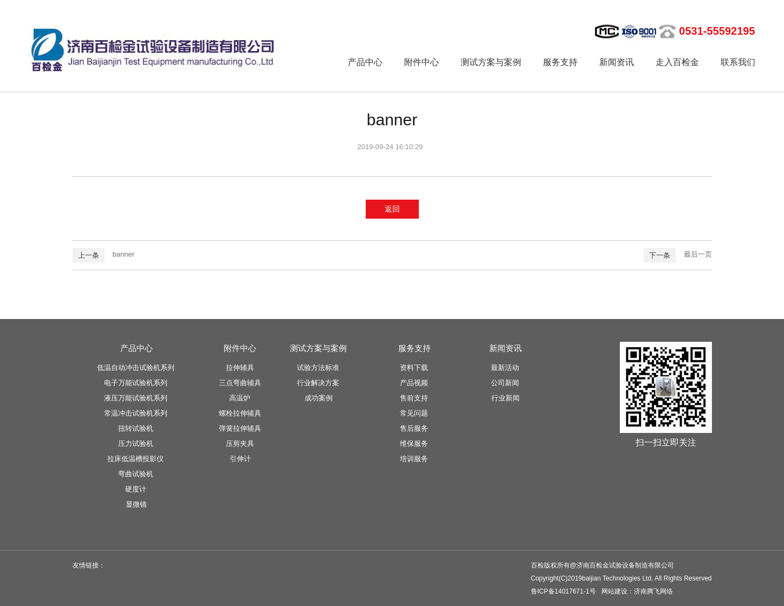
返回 (392, 209)
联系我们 (738, 62)
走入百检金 (677, 62)
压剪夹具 (240, 443)
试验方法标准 (318, 367)
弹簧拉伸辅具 (240, 428)
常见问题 (414, 413)
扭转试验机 (135, 428)
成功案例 (318, 398)
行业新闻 (505, 398)
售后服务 (414, 428)
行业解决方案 (318, 383)
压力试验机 (135, 443)
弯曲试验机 (135, 474)
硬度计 (135, 489)
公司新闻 (505, 383)
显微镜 (136, 504)
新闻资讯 (616, 62)
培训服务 (414, 459)
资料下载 (414, 367)
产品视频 (414, 383)
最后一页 (698, 254)
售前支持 (414, 398)
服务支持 (560, 62)
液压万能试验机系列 (135, 398)
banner (123, 254)
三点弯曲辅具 (240, 383)
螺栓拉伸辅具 (240, 413)
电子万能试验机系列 (135, 383)
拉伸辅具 (240, 367)
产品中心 (365, 62)
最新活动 (505, 367)
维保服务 (414, 443)
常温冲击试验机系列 (135, 413)
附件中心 (421, 62)
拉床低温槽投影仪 (135, 459)
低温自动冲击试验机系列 (135, 367)
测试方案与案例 (491, 62)
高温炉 (239, 398)
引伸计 (240, 459)
